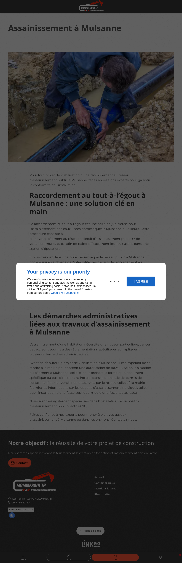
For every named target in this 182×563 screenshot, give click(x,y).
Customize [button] (114, 281)
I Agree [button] (141, 281)
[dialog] (91, 281)
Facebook (70, 292)
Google (55, 292)
